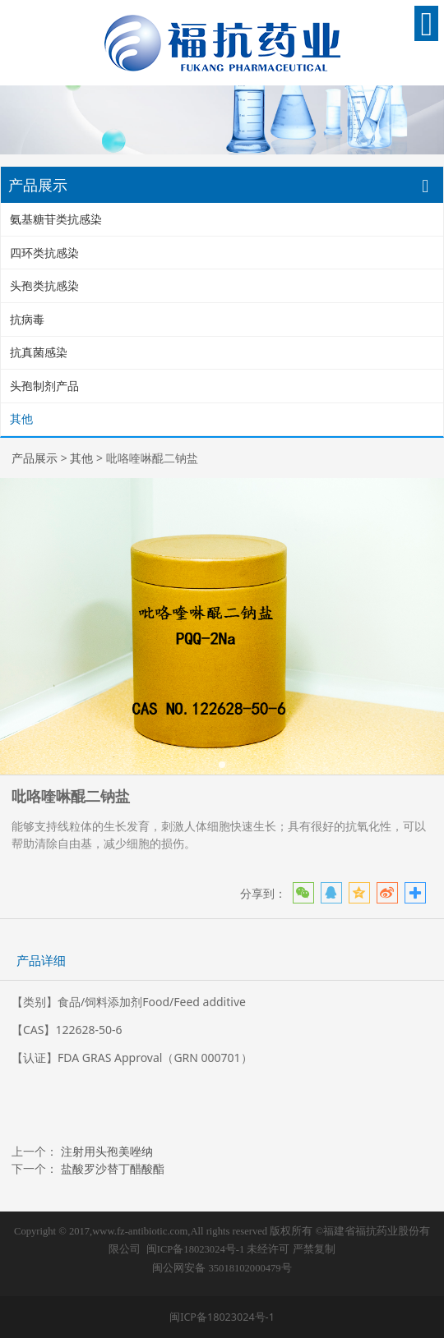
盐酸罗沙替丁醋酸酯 (112, 1168)
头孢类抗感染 (44, 285)
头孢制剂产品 (44, 385)
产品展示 (35, 458)
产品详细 (41, 960)
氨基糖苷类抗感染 (56, 219)
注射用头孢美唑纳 (107, 1151)
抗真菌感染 (38, 352)
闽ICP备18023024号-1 (195, 1249)
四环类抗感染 (44, 252)
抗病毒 (27, 319)
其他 (21, 418)
